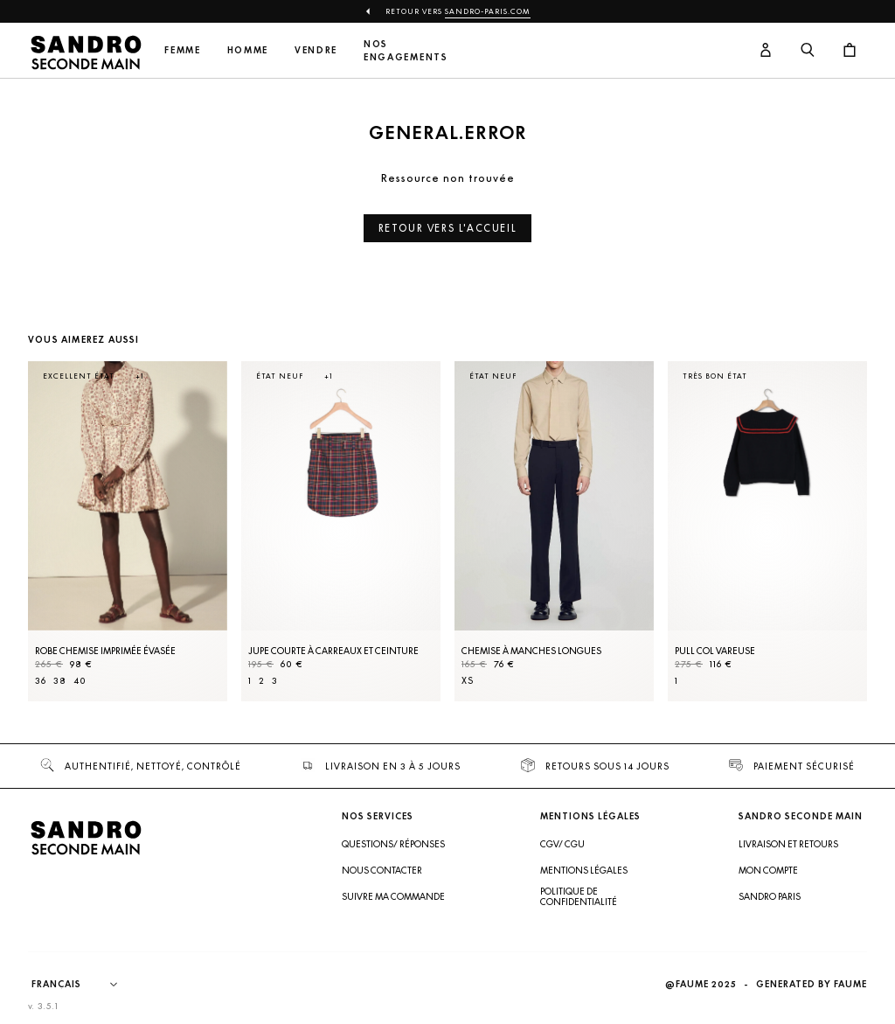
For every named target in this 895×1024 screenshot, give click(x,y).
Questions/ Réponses (393, 844)
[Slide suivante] (832, 548)
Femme (182, 50)
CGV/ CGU (562, 844)
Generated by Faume (811, 984)
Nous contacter (382, 870)
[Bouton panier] (849, 50)
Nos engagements (406, 50)
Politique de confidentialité (578, 896)
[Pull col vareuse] (767, 531)
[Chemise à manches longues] (554, 531)
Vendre (316, 50)
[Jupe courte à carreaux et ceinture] (341, 531)
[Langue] (83, 985)
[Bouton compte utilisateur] (765, 50)
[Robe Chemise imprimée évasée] (127, 531)
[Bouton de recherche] (807, 50)
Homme (247, 50)
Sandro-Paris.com (488, 11)
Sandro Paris (770, 896)
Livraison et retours (788, 844)
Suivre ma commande (393, 896)
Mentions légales (584, 870)
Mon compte (768, 870)
